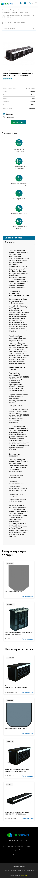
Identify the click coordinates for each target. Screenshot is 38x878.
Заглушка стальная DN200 (14, 591)
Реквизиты (30, 870)
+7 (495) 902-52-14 (18, 841)
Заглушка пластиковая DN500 (16, 728)
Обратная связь (18, 855)
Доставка (10, 242)
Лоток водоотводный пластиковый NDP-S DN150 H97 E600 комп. (17, 813)
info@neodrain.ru (18, 850)
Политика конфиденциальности (14, 870)
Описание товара (13, 238)
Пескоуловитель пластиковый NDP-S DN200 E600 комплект (18, 633)
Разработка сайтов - (19, 875)
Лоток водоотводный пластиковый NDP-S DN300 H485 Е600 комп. (17, 770)
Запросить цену (18, 122)
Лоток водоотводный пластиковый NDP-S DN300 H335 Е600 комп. (17, 686)
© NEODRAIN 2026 (19, 867)
